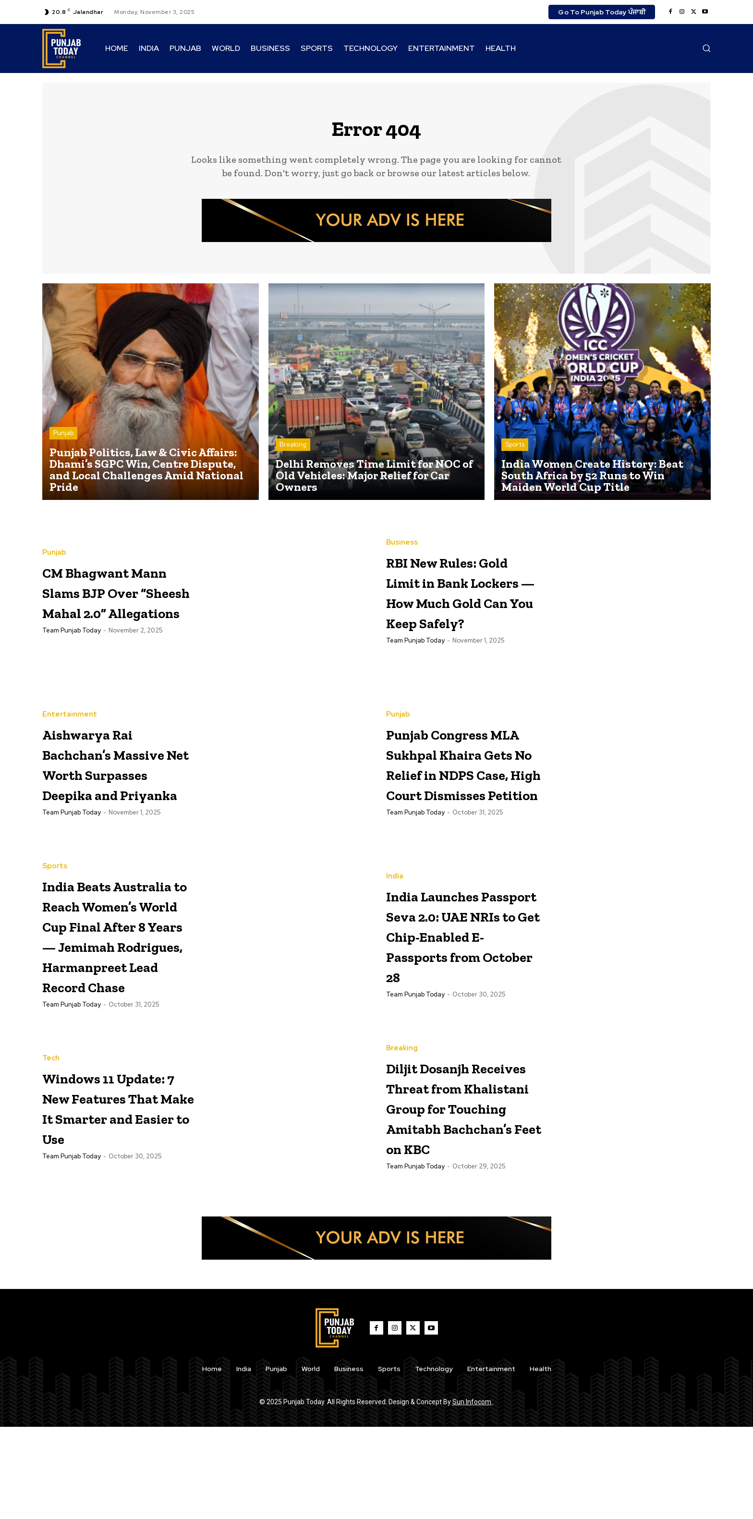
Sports (514, 450)
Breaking (292, 450)
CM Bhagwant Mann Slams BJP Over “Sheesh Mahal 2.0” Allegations (116, 596)
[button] (706, 48)
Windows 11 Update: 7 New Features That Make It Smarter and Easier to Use (118, 1176)
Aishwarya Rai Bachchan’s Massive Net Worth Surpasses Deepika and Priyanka (118, 768)
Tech (51, 1118)
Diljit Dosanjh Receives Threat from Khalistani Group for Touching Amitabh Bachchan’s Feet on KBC (458, 1188)
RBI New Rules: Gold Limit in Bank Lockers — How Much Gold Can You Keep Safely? (458, 596)
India (394, 864)
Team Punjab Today (71, 656)
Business (402, 528)
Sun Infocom (472, 1494)
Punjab (63, 439)
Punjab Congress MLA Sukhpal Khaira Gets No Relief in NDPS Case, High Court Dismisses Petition (461, 769)
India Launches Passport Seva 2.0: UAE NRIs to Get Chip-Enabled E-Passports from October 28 (459, 943)
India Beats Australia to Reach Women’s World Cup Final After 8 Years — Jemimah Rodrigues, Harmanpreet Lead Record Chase (114, 974)
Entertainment (69, 700)
